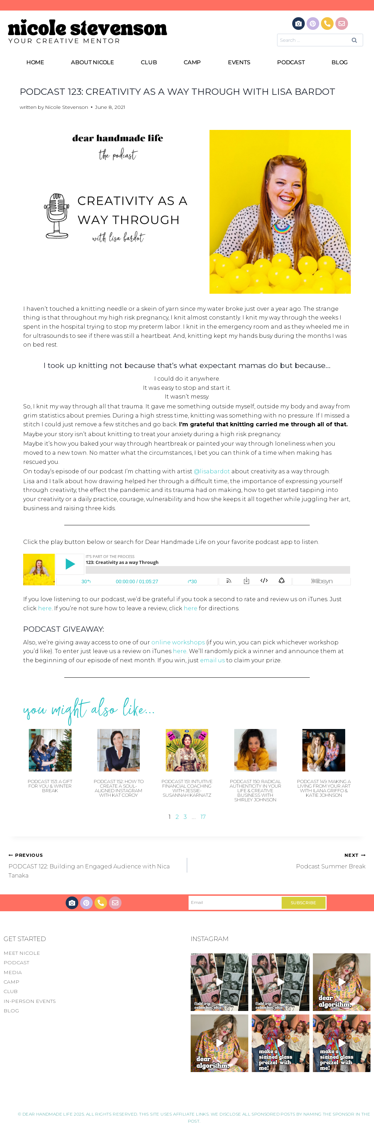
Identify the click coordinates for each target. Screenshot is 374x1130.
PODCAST (291, 62)
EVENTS (239, 62)
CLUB (149, 62)
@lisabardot (212, 471)
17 (203, 817)
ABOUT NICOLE (92, 62)
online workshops (178, 642)
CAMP (192, 62)
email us (212, 660)
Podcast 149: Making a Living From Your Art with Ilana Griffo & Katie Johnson (324, 788)
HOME (35, 62)
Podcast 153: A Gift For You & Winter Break (50, 785)
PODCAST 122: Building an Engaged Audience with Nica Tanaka (95, 864)
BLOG (340, 62)
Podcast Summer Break (279, 860)
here (45, 608)
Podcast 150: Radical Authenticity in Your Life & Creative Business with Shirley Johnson (255, 790)
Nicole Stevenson (66, 107)
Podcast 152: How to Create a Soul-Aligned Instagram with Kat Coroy (119, 788)
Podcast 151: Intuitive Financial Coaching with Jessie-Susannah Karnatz (187, 788)
